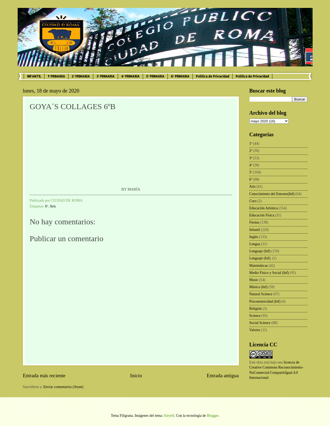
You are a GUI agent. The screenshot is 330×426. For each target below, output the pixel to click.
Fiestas (254, 222)
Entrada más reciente (44, 375)
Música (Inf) (258, 287)
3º (250, 158)
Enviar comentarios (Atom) (63, 387)
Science (255, 316)
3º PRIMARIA (105, 76)
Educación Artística (263, 208)
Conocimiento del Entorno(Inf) (272, 194)
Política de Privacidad (212, 76)
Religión (255, 309)
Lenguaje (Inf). (260, 258)
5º (250, 172)
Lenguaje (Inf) (259, 251)
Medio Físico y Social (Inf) (269, 273)
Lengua (254, 244)
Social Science (260, 323)
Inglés (253, 237)
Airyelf (169, 416)
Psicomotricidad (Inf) (264, 301)
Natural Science (261, 294)
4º (250, 165)
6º (46, 206)
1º (250, 144)
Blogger (212, 416)
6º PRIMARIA (180, 76)
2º (250, 151)
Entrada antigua (223, 375)
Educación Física (261, 215)
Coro (253, 201)
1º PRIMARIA (56, 76)
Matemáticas (258, 266)
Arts (53, 206)
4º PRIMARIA (130, 76)
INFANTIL (34, 76)
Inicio (136, 375)
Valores (254, 330)
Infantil (254, 230)
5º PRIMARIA (155, 76)
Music (254, 280)
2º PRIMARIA (81, 76)
